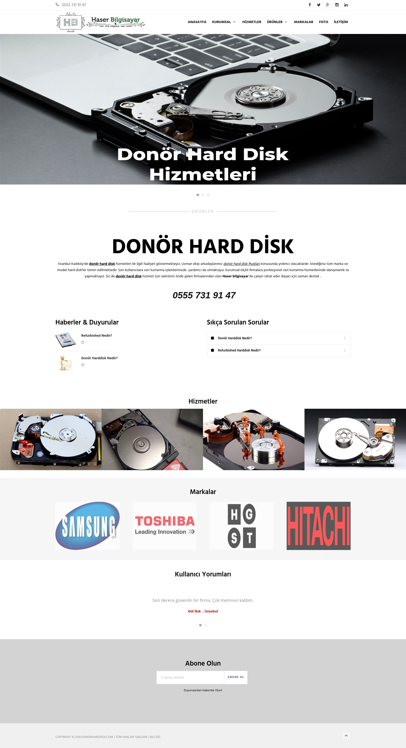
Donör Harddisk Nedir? (99, 358)
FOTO (323, 22)
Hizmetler (251, 22)
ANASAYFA (197, 22)
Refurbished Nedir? (96, 336)
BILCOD (155, 737)
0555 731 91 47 (74, 5)
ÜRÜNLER (277, 22)
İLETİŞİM (341, 22)
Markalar (303, 22)
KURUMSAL (224, 22)
